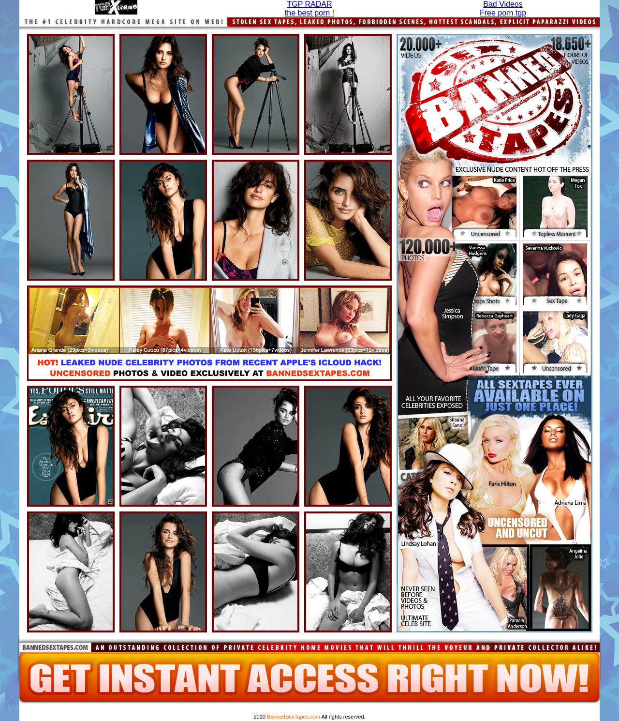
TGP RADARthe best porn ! (309, 8)
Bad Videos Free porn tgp (503, 8)
